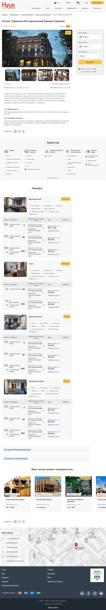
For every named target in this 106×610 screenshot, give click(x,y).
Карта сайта (53, 607)
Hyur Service (8, 5)
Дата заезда (83, 33)
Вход (86, 3)
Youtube (101, 593)
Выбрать (82, 56)
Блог (49, 577)
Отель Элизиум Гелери (15, 500)
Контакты (51, 573)
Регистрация (97, 3)
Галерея (5, 581)
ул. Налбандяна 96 (12, 538)
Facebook (88, 593)
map (53, 546)
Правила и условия (55, 581)
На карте (8, 83)
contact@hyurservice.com (15, 561)
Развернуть (52, 178)
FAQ (3, 573)
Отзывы (50, 569)
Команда (5, 577)
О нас (4, 569)
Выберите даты (53, 231)
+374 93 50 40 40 (12, 547)
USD (68, 3)
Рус (57, 3)
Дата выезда (83, 42)
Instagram (95, 593)
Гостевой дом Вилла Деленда (75, 500)
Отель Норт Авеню (44, 500)
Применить (90, 62)
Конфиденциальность (10, 585)
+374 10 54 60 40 (12, 543)
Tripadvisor (82, 593)
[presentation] (3, 75)
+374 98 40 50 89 (12, 552)
